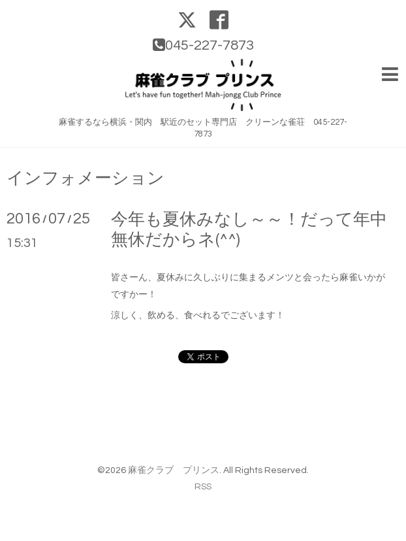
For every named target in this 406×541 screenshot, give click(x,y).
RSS (203, 486)
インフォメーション (85, 178)
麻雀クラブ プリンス (173, 470)
